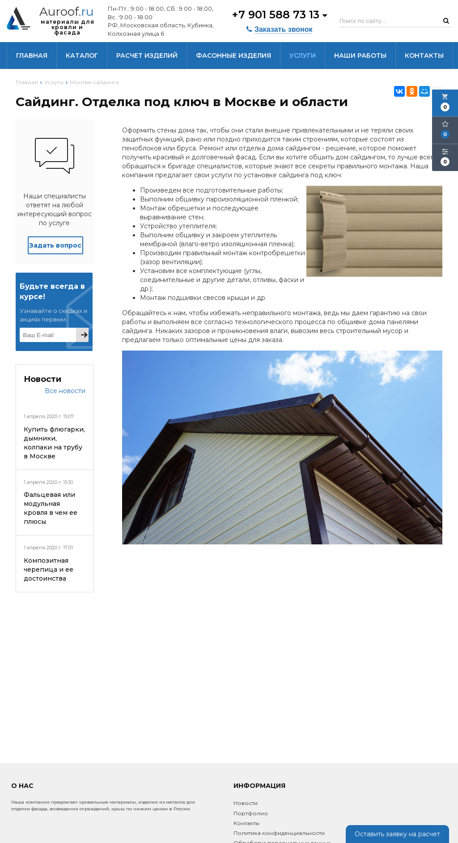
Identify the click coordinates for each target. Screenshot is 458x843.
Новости (245, 803)
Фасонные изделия (233, 55)
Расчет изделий (147, 55)
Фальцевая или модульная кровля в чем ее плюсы (50, 508)
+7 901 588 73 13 (279, 14)
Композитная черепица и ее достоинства (48, 569)
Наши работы (360, 55)
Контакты (424, 55)
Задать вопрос (55, 245)
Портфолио (250, 813)
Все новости (65, 391)
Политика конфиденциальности (279, 833)
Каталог (82, 55)
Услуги (302, 55)
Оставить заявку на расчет (397, 834)
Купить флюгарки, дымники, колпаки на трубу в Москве (54, 442)
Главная (31, 55)
